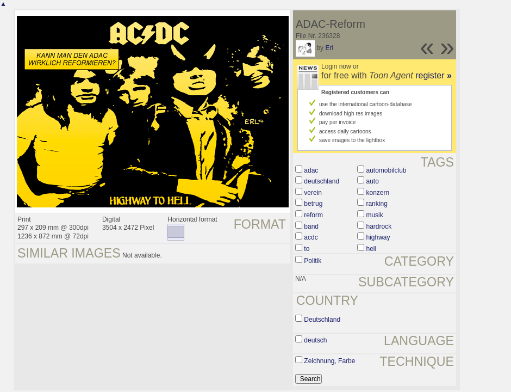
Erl (329, 48)
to (306, 249)
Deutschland (322, 319)
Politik (312, 261)
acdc (310, 237)
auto (372, 181)
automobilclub (386, 170)
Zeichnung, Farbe (329, 361)
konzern (377, 193)
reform (313, 215)
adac (311, 170)
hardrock (378, 226)
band (311, 226)
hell (371, 249)
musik (374, 215)
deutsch (315, 340)
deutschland (321, 181)
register (433, 75)
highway (378, 237)
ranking (376, 203)
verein (313, 193)
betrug (313, 203)
